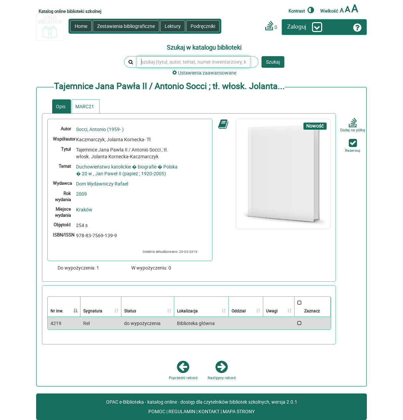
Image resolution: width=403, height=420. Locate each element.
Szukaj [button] (273, 62)
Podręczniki (203, 26)
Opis (60, 106)
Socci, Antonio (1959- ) (100, 129)
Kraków (84, 209)
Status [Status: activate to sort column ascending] (130, 310)
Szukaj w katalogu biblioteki (204, 47)
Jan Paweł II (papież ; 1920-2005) (130, 173)
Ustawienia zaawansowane (204, 72)
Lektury (173, 26)
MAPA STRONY (239, 411)
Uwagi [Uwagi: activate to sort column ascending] (272, 310)
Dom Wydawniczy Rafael (102, 183)
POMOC (157, 411)
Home (81, 26)
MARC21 (84, 106)
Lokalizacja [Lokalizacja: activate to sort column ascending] (187, 310)
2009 (81, 194)
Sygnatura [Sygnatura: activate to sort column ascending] (92, 310)
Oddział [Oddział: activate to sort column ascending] (238, 310)
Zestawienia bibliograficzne (126, 26)
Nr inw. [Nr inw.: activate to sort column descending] (56, 310)
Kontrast (301, 10)
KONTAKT (209, 411)
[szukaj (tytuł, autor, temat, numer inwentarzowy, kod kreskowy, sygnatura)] (193, 62)
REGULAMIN (182, 411)
